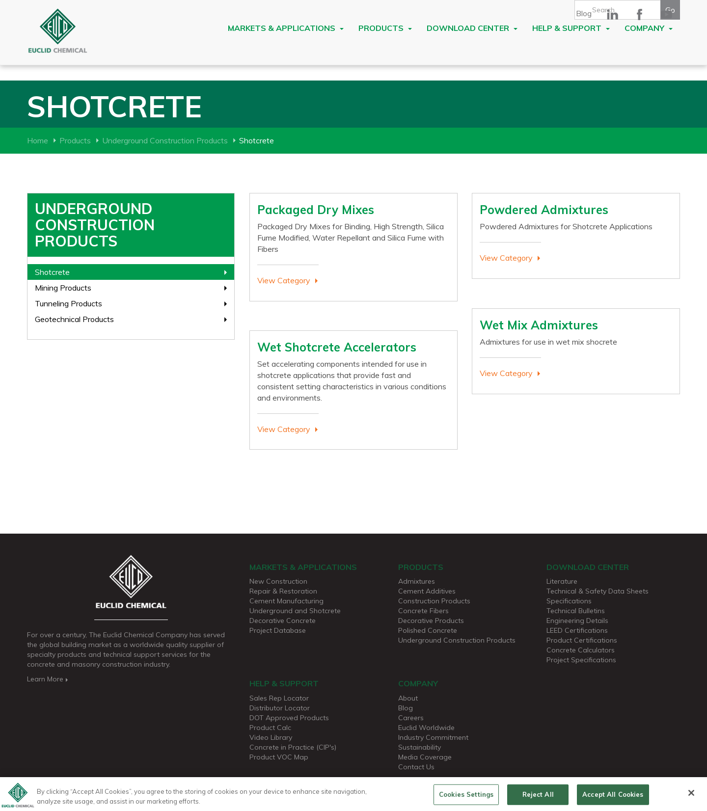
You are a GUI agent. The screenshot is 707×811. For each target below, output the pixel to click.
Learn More (48, 679)
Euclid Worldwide (426, 727)
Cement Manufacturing (286, 600)
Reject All (538, 798)
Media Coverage (425, 757)
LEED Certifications (577, 630)
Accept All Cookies (612, 798)
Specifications (569, 600)
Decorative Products (431, 620)
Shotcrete (52, 272)
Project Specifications (581, 659)
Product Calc (270, 727)
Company (649, 28)
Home (37, 140)
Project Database (277, 630)
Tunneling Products (68, 303)
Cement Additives (427, 591)
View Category (283, 280)
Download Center (472, 28)
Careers (411, 717)
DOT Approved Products (289, 717)
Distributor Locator (279, 707)
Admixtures (416, 581)
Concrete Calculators (580, 650)
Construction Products (434, 600)
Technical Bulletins (575, 610)
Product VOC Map (278, 757)
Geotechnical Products (74, 319)
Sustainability (419, 747)
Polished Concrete (427, 630)
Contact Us (416, 766)
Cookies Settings (466, 798)
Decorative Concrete (282, 620)
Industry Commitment (433, 737)
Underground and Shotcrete (295, 610)
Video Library (270, 737)
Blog (584, 13)
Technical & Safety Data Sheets (597, 591)
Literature (561, 581)
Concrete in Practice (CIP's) (292, 747)
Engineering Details (577, 620)
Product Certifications (581, 640)
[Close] (691, 797)
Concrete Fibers (423, 610)
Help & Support (571, 28)
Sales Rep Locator (279, 698)
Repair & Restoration (283, 591)
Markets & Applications (286, 28)
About (408, 698)
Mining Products (63, 288)
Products (385, 28)
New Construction (278, 581)
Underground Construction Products (165, 140)
